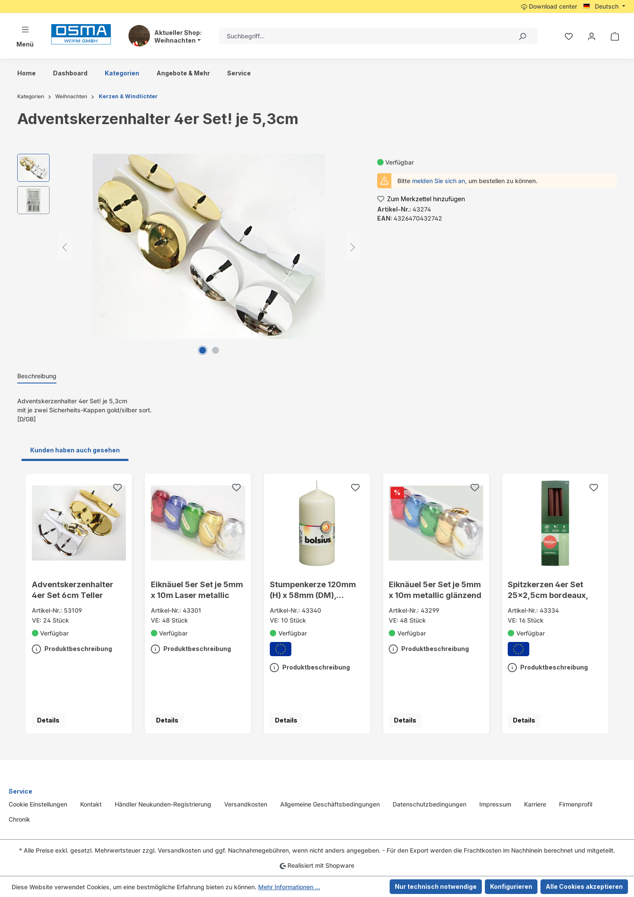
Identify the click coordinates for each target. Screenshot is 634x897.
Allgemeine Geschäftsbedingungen (330, 804)
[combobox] (362, 36)
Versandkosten (245, 804)
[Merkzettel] (568, 36)
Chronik (19, 819)
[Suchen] (522, 36)
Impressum (495, 804)
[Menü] (25, 36)
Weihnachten (175, 40)
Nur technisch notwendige (436, 886)
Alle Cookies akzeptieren (584, 886)
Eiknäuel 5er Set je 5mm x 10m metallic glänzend (435, 589)
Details (48, 720)
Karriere (535, 804)
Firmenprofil (575, 804)
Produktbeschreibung (72, 647)
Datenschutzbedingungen (429, 804)
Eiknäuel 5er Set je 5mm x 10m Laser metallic (197, 589)
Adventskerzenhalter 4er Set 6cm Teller (72, 589)
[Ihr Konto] (591, 36)
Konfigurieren (511, 886)
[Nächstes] (353, 247)
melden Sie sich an (438, 180)
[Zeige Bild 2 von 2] (215, 350)
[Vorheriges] (64, 247)
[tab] (36, 376)
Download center (549, 6)
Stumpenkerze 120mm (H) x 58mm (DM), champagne (313, 590)
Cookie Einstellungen (38, 804)
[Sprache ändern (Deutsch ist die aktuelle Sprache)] (604, 6)
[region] (189, 246)
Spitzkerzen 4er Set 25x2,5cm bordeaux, (548, 589)
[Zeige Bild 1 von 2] (202, 350)
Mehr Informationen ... (289, 887)
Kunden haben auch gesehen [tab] (75, 450)
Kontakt (91, 804)
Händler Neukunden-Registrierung (163, 804)
